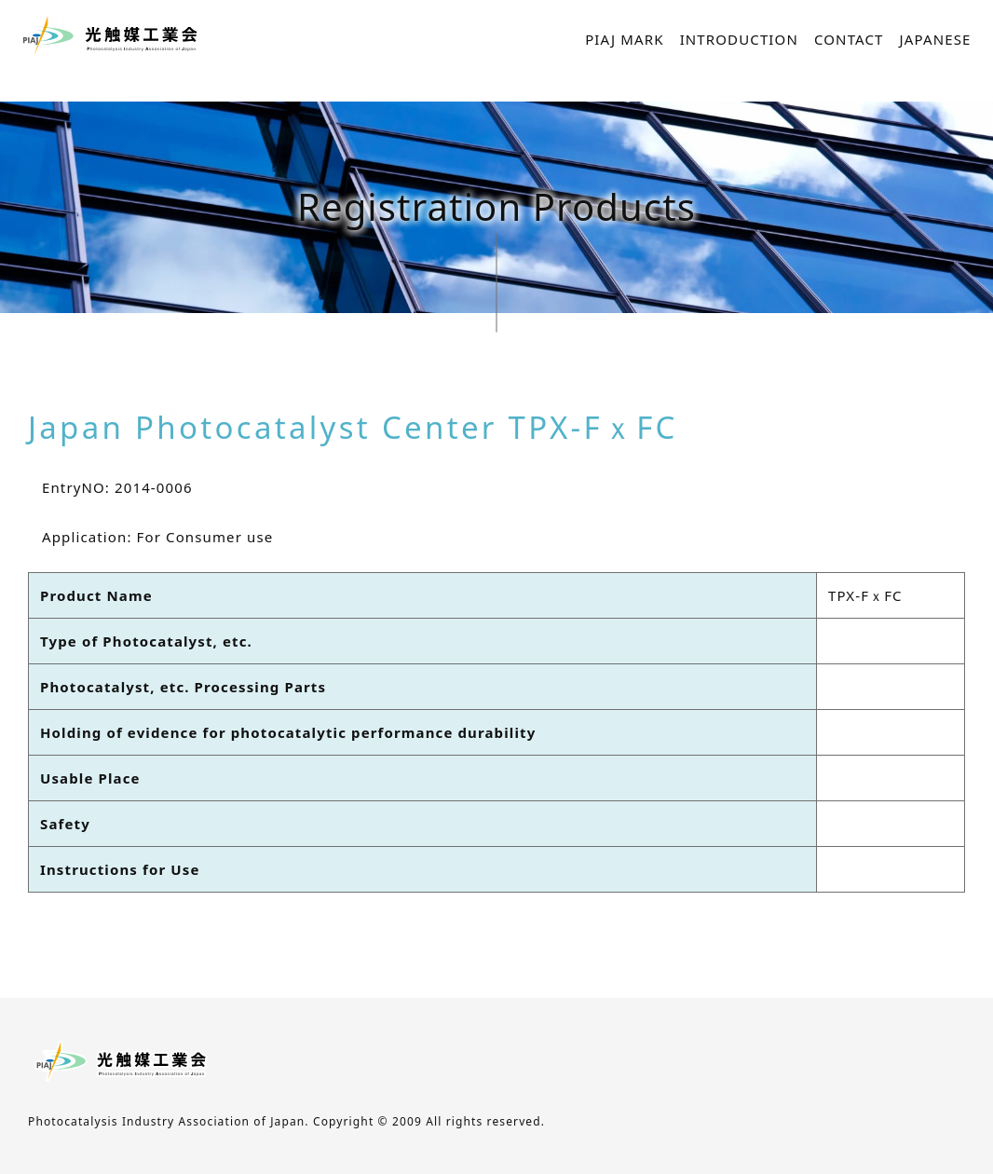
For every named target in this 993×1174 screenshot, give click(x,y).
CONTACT (849, 39)
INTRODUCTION (739, 39)
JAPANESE (936, 39)
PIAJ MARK (624, 39)
